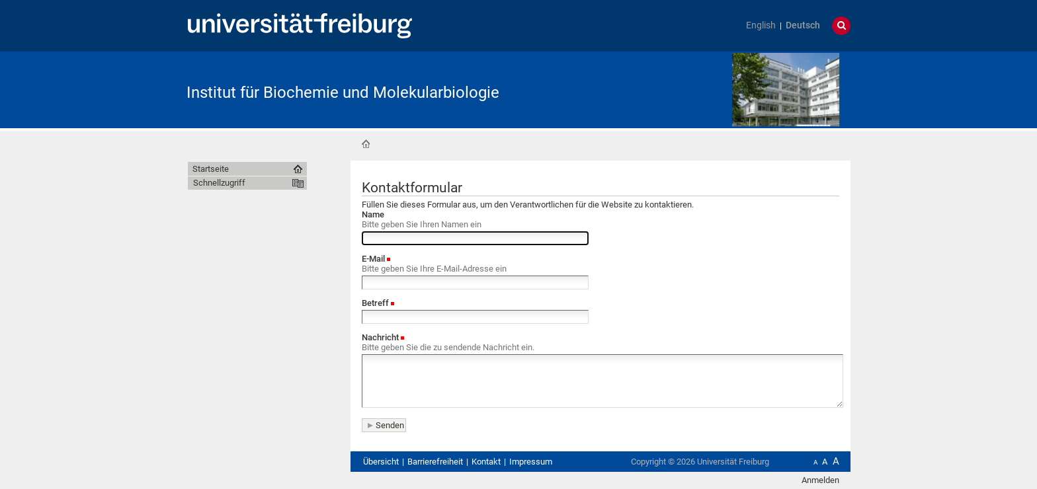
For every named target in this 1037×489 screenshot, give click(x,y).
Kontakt (486, 462)
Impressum (530, 462)
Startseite (366, 144)
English (761, 25)
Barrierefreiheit (435, 462)
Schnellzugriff (219, 183)
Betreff (375, 303)
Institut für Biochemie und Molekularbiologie (343, 92)
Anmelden (820, 480)
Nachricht (380, 337)
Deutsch (803, 25)
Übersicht (381, 462)
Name (373, 214)
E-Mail (373, 259)
